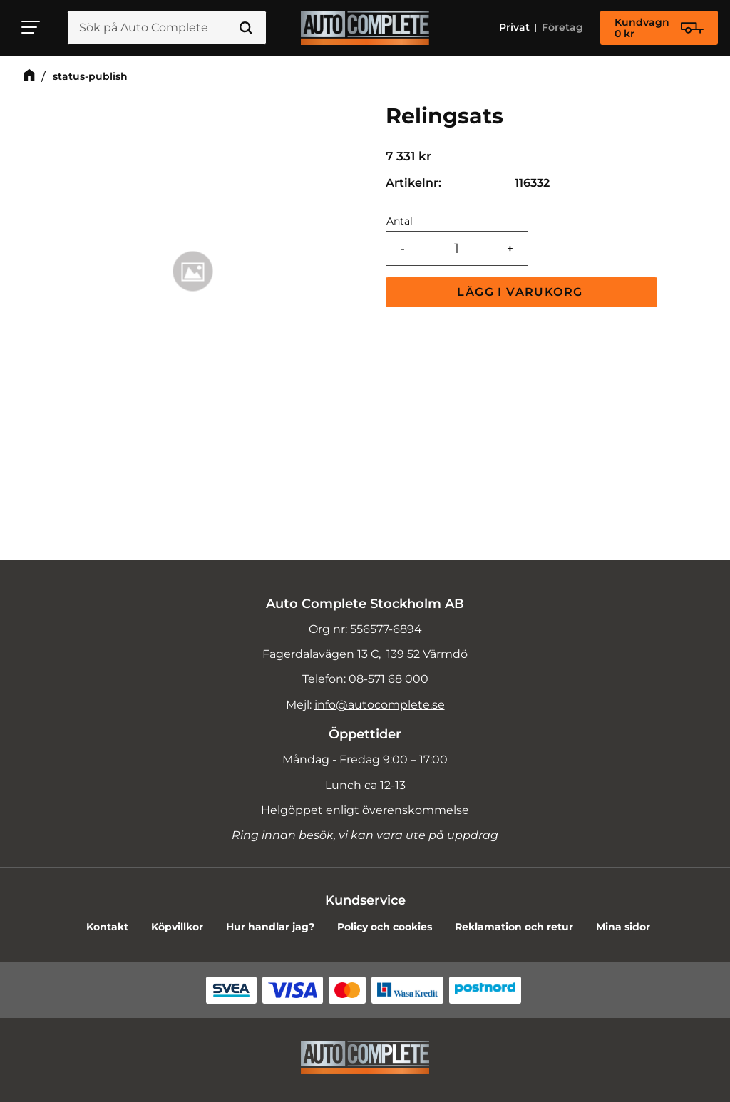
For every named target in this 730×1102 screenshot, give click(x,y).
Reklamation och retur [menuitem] (514, 926)
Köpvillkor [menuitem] (177, 926)
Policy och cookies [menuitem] (384, 926)
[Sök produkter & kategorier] (167, 27)
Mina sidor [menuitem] (623, 926)
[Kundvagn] (659, 28)
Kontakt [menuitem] (107, 926)
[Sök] (246, 27)
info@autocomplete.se (379, 704)
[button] (31, 27)
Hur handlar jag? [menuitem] (270, 926)
